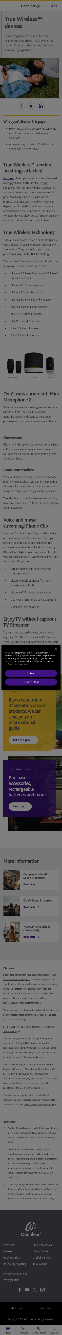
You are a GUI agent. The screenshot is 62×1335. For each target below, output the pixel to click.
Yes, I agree (31, 673)
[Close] (56, 648)
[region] (30, 667)
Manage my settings (31, 682)
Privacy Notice (13, 664)
